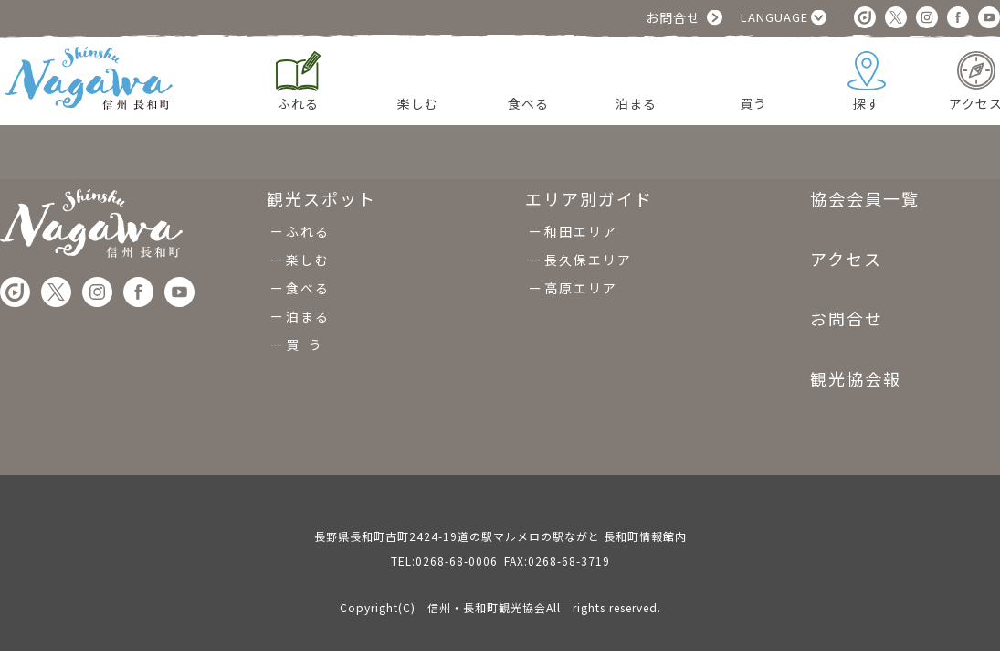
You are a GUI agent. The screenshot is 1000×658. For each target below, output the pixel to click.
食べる (308, 288)
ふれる (308, 231)
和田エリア (580, 231)
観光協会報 (855, 378)
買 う (304, 344)
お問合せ (673, 17)
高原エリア (580, 288)
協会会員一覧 (865, 199)
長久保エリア (588, 259)
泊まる (308, 316)
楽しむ (308, 259)
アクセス (846, 259)
